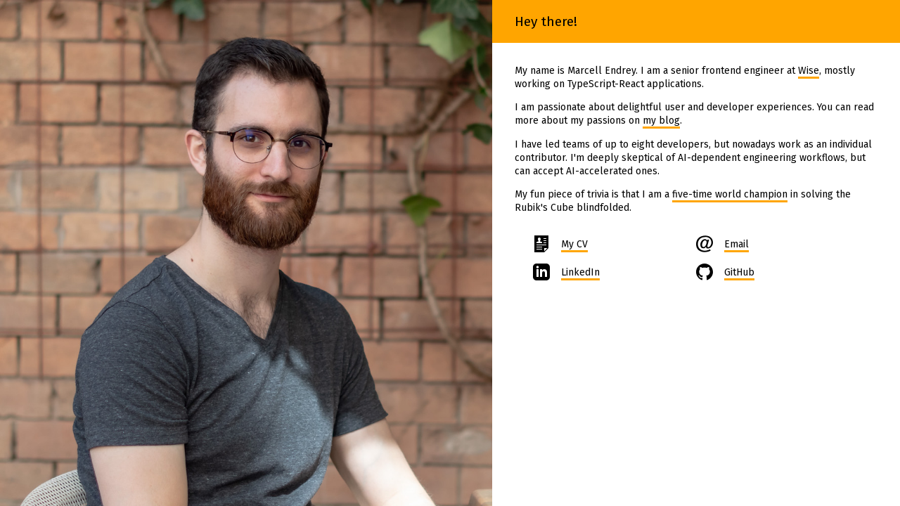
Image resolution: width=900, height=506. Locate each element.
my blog (661, 120)
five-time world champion (730, 194)
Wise (808, 71)
